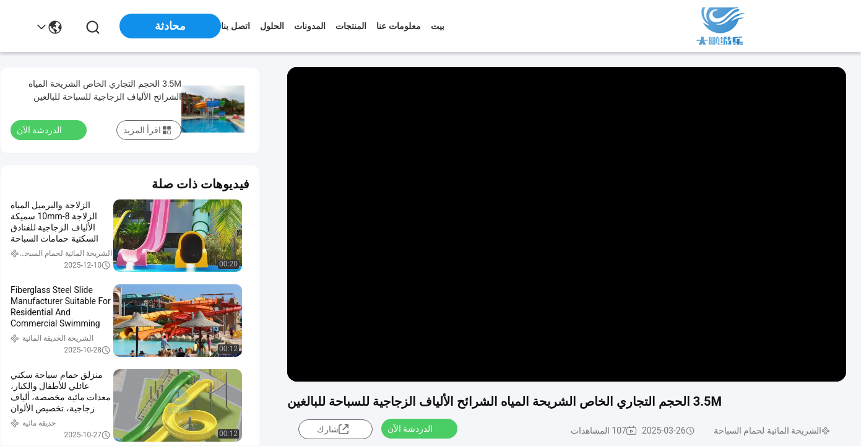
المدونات (310, 26)
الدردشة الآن (417, 428)
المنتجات (350, 26)
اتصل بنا (235, 26)
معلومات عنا (398, 26)
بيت (437, 26)
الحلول (272, 26)
